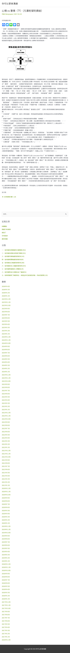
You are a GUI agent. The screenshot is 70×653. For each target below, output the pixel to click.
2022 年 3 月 (6, 441)
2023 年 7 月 (6, 390)
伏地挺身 (5, 236)
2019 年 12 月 (6, 526)
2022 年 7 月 (6, 428)
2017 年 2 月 (6, 634)
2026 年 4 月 (6, 286)
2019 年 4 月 (6, 551)
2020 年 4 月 (6, 514)
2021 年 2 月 (6, 482)
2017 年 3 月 (6, 630)
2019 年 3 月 (6, 555)
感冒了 (4, 232)
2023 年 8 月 (6, 387)
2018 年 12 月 (6, 564)
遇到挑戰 (5, 239)
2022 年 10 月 (6, 419)
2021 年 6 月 (6, 469)
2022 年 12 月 (6, 413)
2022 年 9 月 (6, 422)
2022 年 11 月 (6, 416)
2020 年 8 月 (6, 501)
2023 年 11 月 (6, 378)
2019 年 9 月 (6, 536)
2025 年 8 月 (6, 312)
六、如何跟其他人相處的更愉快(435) (14, 266)
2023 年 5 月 (6, 397)
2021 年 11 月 (6, 454)
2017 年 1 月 (6, 637)
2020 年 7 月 (6, 504)
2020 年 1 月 (6, 523)
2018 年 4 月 (6, 589)
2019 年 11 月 (6, 529)
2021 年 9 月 (6, 460)
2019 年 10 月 (6, 533)
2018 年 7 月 (6, 580)
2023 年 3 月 (6, 403)
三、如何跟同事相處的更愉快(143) (13, 256)
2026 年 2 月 (6, 293)
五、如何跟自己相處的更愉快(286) (13, 263)
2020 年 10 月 (6, 495)
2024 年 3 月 (6, 365)
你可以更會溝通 (10, 3)
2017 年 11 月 (6, 605)
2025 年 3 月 (6, 327)
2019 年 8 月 (6, 539)
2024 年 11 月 (6, 340)
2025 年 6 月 (6, 318)
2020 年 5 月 (6, 510)
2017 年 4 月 (6, 627)
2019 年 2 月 (6, 558)
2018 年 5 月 (6, 586)
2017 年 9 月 (6, 611)
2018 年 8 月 (6, 577)
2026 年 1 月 (6, 296)
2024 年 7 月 (6, 353)
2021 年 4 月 (6, 476)
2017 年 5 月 (6, 624)
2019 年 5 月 (6, 548)
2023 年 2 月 (6, 406)
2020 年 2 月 (6, 520)
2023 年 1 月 (6, 409)
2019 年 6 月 (6, 545)
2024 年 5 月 (6, 359)
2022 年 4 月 (6, 438)
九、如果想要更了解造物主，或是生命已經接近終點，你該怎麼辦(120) (25, 275)
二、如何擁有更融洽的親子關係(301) (14, 253)
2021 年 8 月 (6, 463)
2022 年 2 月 (6, 444)
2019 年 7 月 (6, 542)
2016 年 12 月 (6, 640)
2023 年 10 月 (6, 381)
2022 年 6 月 (6, 432)
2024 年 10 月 (6, 343)
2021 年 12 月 (6, 450)
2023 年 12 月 (6, 375)
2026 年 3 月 (6, 289)
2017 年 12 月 (6, 602)
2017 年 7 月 (6, 618)
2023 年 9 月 (6, 384)
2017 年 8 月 (6, 615)
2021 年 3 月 (6, 479)
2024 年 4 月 (6, 362)
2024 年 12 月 (6, 337)
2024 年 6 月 (6, 356)
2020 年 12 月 (6, 488)
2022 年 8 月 (6, 425)
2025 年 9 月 (6, 308)
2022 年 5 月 (6, 435)
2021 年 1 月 (6, 485)
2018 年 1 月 (6, 599)
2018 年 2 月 (6, 596)
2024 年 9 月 (6, 346)
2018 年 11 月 (6, 567)
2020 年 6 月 (6, 507)
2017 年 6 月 (6, 621)
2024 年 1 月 (6, 372)
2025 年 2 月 (6, 331)
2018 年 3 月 (6, 592)
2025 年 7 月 (6, 315)
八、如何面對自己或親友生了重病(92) (14, 272)
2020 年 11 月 (6, 491)
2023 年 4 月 (6, 400)
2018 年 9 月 (6, 574)
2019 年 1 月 (6, 561)
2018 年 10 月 (6, 570)
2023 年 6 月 (6, 394)
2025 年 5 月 (6, 321)
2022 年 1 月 (6, 447)
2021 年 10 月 (6, 457)
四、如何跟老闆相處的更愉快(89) (13, 259)
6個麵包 (4, 226)
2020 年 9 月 (6, 498)
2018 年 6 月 (6, 583)
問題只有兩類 (6, 229)
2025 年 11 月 (6, 302)
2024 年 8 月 (6, 349)
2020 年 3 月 (6, 517)
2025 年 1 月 (6, 334)
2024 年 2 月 (6, 368)
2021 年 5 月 (6, 473)
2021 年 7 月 (6, 466)
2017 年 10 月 (6, 608)
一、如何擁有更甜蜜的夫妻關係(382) (14, 250)
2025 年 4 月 (6, 324)
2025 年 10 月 (6, 305)
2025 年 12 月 (6, 299)
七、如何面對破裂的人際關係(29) (13, 269)
